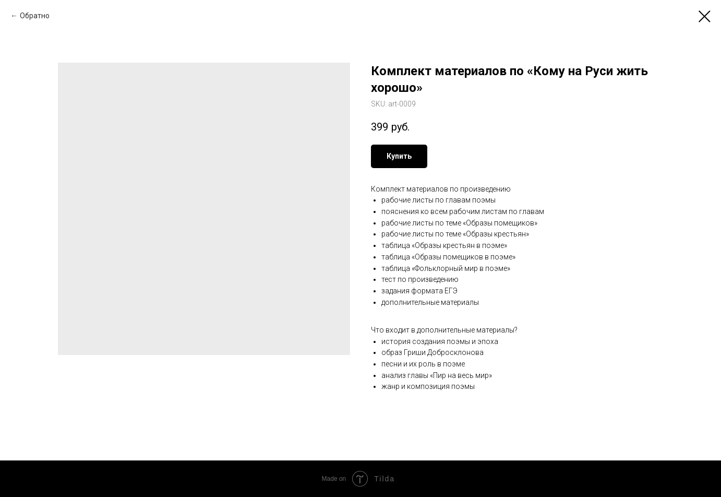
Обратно (35, 15)
